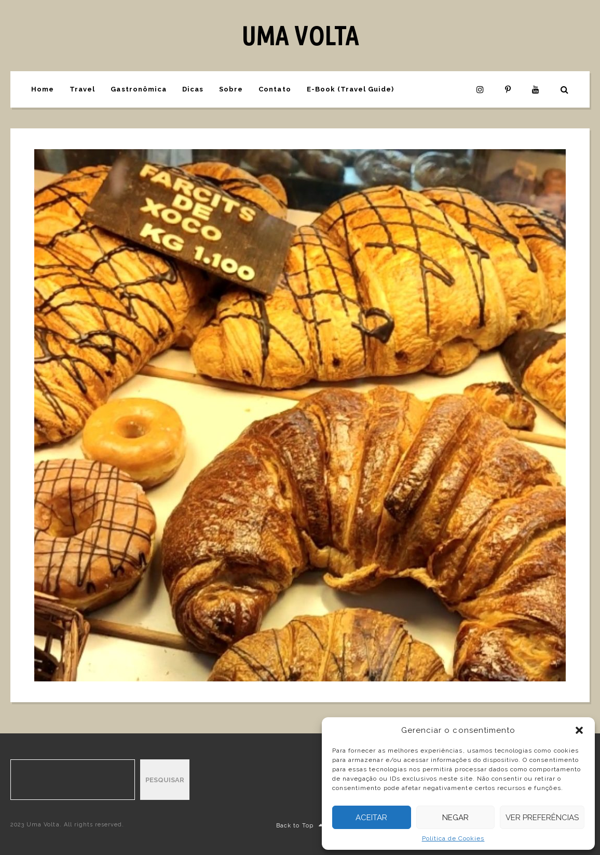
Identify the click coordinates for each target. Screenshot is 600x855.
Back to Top (300, 825)
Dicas (192, 89)
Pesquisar (164, 780)
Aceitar (371, 817)
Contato (274, 89)
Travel (82, 89)
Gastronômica (138, 89)
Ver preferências (542, 817)
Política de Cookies (453, 838)
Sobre (231, 89)
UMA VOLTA (299, 35)
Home (42, 89)
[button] (579, 730)
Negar (455, 817)
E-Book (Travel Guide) (350, 89)
